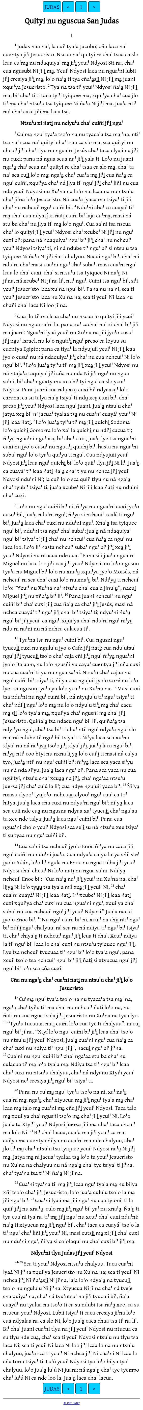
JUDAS (52, 7)
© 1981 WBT (72, 1402)
